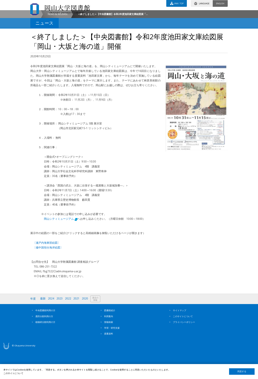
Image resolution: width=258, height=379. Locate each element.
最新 (43, 327)
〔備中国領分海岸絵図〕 (48, 276)
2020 (85, 327)
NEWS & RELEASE (58, 43)
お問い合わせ (138, 13)
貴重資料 (108, 362)
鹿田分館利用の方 (44, 345)
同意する (241, 371)
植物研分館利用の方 (45, 350)
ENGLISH (220, 3)
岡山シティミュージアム (60, 248)
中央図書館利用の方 (45, 339)
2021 (77, 327)
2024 (51, 327)
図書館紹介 (109, 339)
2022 (68, 327)
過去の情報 (96, 328)
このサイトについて (183, 345)
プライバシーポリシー (184, 350)
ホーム (33, 43)
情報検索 (108, 350)
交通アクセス (168, 13)
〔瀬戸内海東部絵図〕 (46, 271)
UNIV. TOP (178, 3)
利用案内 (108, 345)
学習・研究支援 (112, 356)
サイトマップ (179, 339)
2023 (60, 327)
